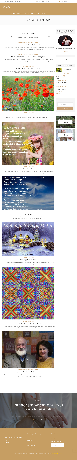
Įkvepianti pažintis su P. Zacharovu (28, 372)
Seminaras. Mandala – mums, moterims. (28, 323)
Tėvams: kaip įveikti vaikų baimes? (28, 45)
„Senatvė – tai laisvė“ (67, 69)
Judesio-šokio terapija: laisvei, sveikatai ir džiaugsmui (28, 56)
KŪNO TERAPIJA (31, 13)
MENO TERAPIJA (21, 13)
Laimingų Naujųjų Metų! (28, 260)
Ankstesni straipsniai (8, 383)
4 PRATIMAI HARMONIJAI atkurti (61, 88)
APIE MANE (13, 13)
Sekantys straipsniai (48, 383)
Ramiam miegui (28, 115)
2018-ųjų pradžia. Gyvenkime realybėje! (28, 68)
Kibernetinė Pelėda (57, 453)
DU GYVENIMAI (28, 168)
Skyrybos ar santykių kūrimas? (60, 77)
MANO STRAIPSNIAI (50, 13)
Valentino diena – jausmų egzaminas (61, 83)
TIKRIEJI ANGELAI (28, 214)
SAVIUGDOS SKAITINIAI (28, 31)
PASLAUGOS (40, 13)
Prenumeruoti (65, 108)
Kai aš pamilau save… (28, 33)
